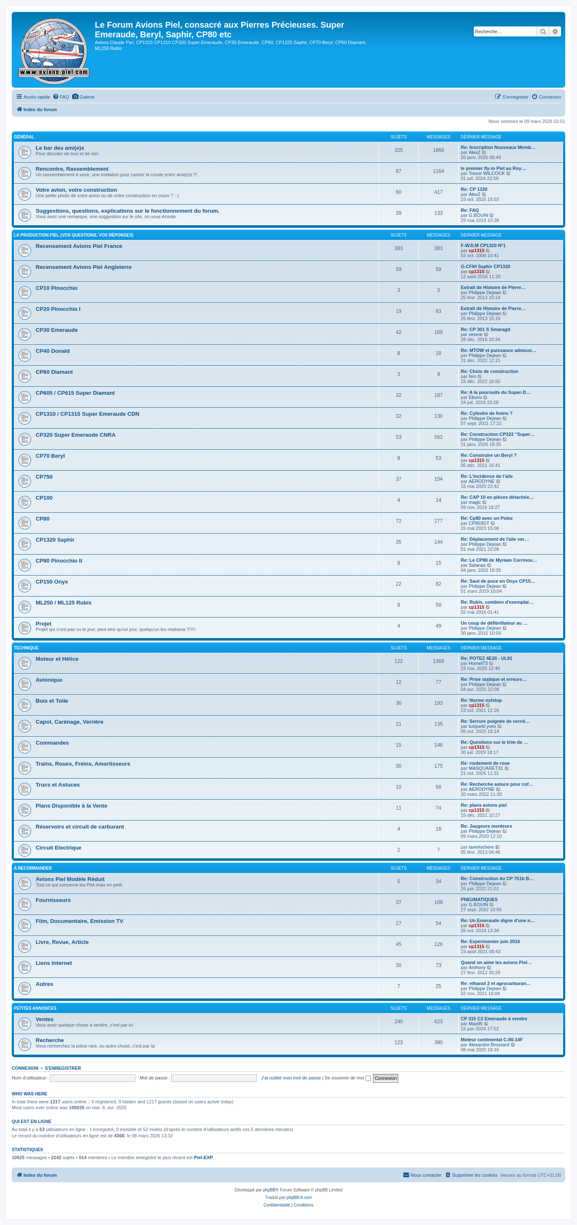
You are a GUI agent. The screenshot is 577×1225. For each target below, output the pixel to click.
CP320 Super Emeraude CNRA (76, 435)
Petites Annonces (35, 1008)
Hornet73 (478, 663)
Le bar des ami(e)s (60, 148)
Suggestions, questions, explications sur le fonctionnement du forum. (127, 211)
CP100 (44, 498)
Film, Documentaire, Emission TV (79, 921)
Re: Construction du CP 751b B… (497, 878)
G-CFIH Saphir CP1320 (485, 266)
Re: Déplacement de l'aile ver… (495, 539)
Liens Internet (54, 963)
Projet (43, 623)
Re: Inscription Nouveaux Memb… (498, 147)
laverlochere (481, 847)
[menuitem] (60, 97)
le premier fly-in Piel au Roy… (493, 168)
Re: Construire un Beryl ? (489, 455)
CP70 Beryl (50, 456)
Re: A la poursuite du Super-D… (496, 392)
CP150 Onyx (52, 582)
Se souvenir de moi (348, 1077)
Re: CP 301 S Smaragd (485, 329)
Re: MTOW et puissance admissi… (498, 350)
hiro (472, 376)
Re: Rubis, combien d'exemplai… (497, 602)
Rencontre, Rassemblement (72, 169)
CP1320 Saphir (55, 540)
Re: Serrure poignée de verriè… (495, 721)
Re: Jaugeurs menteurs (486, 826)
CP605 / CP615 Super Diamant (75, 393)
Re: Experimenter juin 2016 (490, 941)
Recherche (50, 1040)
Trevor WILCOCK (487, 173)
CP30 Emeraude (57, 330)
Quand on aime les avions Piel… (496, 962)
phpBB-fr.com (299, 1197)
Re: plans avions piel (484, 805)
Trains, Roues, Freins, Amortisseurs (83, 764)
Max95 (476, 1023)
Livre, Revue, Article (62, 942)
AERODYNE (482, 481)
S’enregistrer (63, 1068)
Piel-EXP (203, 1157)
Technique (26, 648)
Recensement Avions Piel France (79, 246)
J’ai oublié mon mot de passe (291, 1077)
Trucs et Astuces (58, 785)
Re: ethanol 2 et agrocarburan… (496, 983)
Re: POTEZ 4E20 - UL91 (486, 658)
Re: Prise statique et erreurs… (494, 679)
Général (24, 137)
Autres (44, 984)
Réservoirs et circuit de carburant (80, 827)
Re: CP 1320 (474, 189)
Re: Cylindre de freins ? (486, 413)
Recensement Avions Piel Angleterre (84, 267)
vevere (476, 334)
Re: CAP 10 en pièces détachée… (497, 497)
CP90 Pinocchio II (59, 561)
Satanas (477, 565)
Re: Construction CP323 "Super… (498, 434)
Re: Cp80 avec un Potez (487, 518)
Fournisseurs (53, 900)
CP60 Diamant (54, 372)
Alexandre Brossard (489, 1044)
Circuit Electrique (58, 847)
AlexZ (474, 152)
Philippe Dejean (485, 292)
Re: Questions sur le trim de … (494, 742)
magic (475, 502)
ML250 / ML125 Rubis (63, 602)
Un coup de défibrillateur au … (494, 623)
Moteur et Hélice (57, 659)
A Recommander (33, 868)
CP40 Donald (53, 351)
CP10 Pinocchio (57, 288)
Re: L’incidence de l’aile (487, 476)
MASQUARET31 (486, 768)
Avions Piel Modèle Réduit (70, 879)
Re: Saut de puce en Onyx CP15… (498, 581)
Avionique (49, 680)
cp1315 (476, 250)
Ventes (45, 1019)
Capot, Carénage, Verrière (69, 722)
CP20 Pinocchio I (58, 309)
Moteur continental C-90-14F (492, 1039)
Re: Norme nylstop (481, 700)
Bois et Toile (52, 701)
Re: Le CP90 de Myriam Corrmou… (499, 560)
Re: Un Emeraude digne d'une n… (498, 920)
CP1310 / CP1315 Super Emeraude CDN (87, 414)
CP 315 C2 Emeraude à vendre (494, 1018)
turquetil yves (482, 726)
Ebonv (475, 397)
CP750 (44, 477)
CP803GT (479, 523)
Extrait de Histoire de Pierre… (493, 287)
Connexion (25, 1068)
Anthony (477, 967)
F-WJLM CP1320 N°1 (483, 245)
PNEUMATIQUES (479, 899)
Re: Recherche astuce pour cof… (497, 784)
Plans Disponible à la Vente (71, 806)
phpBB (269, 1190)
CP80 (43, 519)
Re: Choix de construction (489, 371)
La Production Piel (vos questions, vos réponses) (73, 235)
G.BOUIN (478, 215)
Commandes (52, 743)
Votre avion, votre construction (76, 190)
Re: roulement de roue (485, 763)
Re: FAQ (470, 210)
